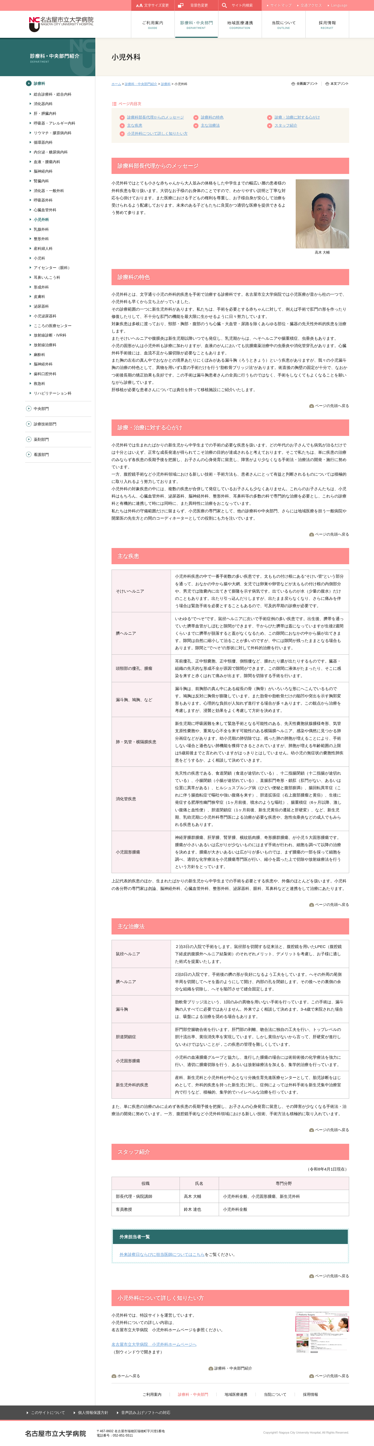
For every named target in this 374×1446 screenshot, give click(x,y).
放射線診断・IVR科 (50, 335)
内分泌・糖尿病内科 (51, 152)
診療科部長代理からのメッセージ (155, 117)
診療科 (166, 84)
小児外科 (41, 219)
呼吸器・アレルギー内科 (54, 123)
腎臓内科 (41, 181)
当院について (284, 24)
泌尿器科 (41, 306)
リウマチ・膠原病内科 (53, 133)
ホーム (116, 84)
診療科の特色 (212, 117)
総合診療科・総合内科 (53, 94)
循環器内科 (43, 142)
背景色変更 (199, 5)
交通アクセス (311, 5)
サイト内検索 (242, 5)
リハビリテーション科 (53, 393)
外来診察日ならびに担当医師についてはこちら (162, 1254)
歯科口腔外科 (45, 374)
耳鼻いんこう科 (47, 277)
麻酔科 (39, 354)
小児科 (39, 258)
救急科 (39, 383)
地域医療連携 (240, 24)
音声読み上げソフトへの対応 (145, 1412)
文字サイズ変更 (156, 5)
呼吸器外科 (43, 200)
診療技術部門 (45, 424)
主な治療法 (210, 125)
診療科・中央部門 (196, 24)
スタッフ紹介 (286, 125)
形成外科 (41, 287)
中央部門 (41, 408)
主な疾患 (134, 125)
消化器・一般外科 (49, 191)
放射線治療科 (45, 345)
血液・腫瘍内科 (47, 162)
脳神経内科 (43, 171)
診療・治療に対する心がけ (297, 117)
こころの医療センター (53, 326)
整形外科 (41, 239)
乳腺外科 (41, 229)
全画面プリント (306, 84)
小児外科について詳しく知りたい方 (157, 133)
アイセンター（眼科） (53, 267)
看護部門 (41, 454)
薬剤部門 (41, 439)
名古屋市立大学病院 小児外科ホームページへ (154, 1344)
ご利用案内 (153, 24)
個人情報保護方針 (93, 1412)
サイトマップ (281, 5)
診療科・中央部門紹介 (141, 84)
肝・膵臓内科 (45, 113)
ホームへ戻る (128, 1376)
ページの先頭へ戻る (332, 405)
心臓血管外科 (45, 210)
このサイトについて (48, 1412)
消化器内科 (43, 104)
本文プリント (334, 84)
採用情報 (327, 24)
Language (339, 5)
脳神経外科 (43, 364)
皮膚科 (39, 296)
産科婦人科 (43, 248)
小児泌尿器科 (45, 316)
